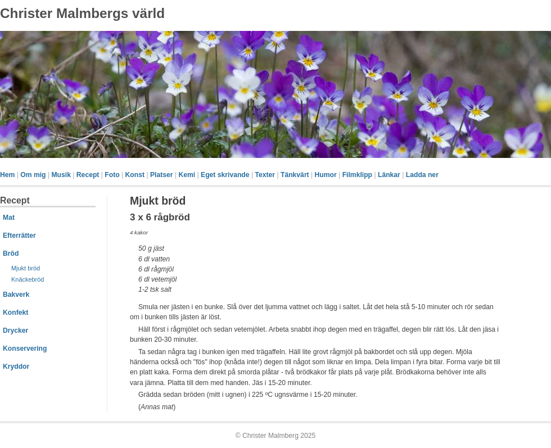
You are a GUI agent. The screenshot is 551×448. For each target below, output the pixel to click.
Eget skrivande (225, 175)
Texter (265, 175)
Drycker (15, 330)
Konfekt (15, 312)
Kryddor (16, 366)
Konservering (25, 348)
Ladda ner (422, 175)
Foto (112, 175)
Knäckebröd (27, 279)
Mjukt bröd (25, 268)
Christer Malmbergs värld (82, 13)
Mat (9, 217)
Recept (88, 175)
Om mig (33, 175)
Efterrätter (19, 235)
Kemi (186, 175)
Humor (326, 175)
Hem (7, 175)
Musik (60, 175)
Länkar (389, 175)
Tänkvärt (295, 175)
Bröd (11, 253)
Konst (134, 175)
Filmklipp (357, 175)
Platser (161, 175)
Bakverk (16, 294)
